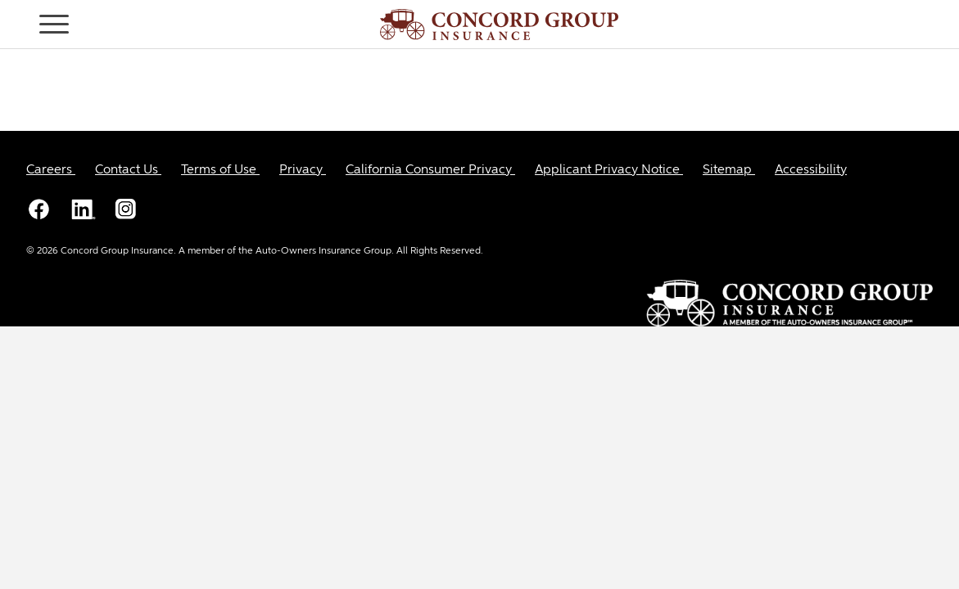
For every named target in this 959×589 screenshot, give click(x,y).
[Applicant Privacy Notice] (609, 170)
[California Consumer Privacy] (430, 170)
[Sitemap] (729, 170)
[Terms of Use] (220, 170)
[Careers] (50, 170)
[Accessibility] (811, 170)
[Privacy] (302, 170)
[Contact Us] (128, 170)
